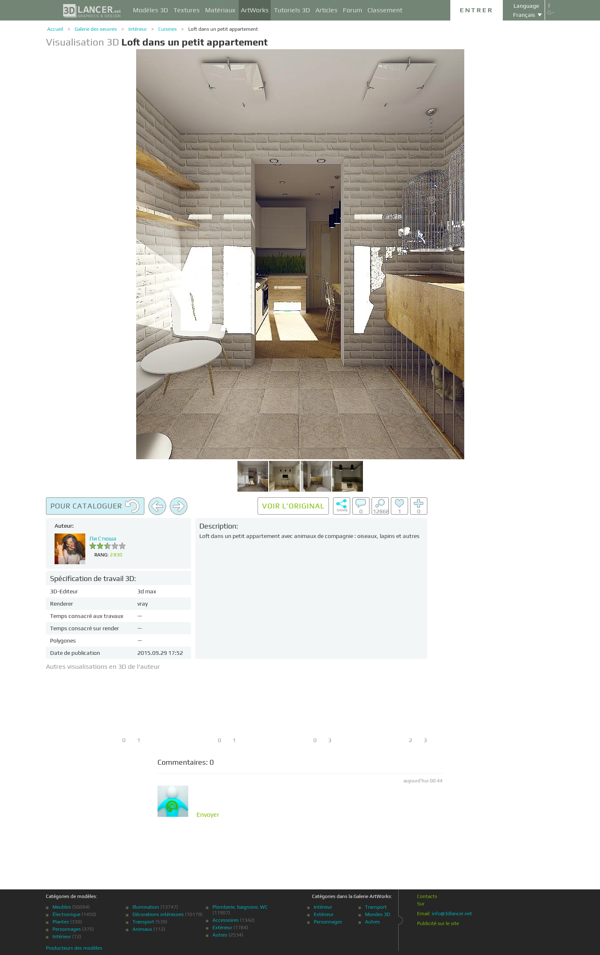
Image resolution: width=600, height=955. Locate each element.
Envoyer (207, 814)
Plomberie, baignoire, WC (240, 907)
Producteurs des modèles (74, 948)
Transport (143, 922)
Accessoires (225, 920)
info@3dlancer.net (452, 913)
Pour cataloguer (95, 506)
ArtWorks (255, 10)
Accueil (55, 29)
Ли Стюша (102, 538)
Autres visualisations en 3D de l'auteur (103, 666)
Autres (219, 935)
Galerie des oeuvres (96, 29)
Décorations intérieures (158, 914)
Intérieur (137, 29)
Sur (420, 904)
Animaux (142, 929)
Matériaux (220, 10)
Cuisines (167, 29)
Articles (326, 10)
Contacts (427, 896)
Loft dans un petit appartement (223, 29)
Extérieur (222, 927)
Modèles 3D (150, 10)
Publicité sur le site (438, 923)
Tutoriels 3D (292, 10)
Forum (352, 10)
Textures (186, 10)
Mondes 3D (377, 914)
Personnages (66, 929)
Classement (384, 10)
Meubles (61, 907)
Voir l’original (293, 505)
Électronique (66, 914)
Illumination (145, 907)
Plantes (60, 922)
